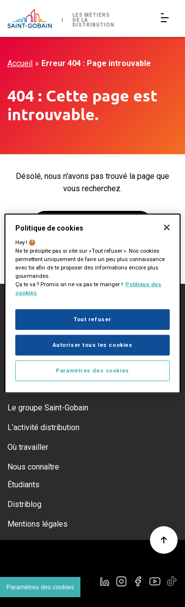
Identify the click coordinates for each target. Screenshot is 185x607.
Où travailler (27, 447)
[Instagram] (121, 581)
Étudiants (23, 484)
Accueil (20, 63)
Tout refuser (92, 319)
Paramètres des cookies (92, 370)
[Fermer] (167, 227)
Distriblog (24, 504)
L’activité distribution (43, 427)
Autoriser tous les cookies (93, 344)
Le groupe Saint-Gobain (47, 407)
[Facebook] (138, 581)
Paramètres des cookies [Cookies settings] (40, 587)
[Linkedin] (105, 581)
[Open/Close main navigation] (167, 18)
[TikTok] (172, 581)
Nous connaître (33, 467)
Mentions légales (37, 524)
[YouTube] (155, 581)
